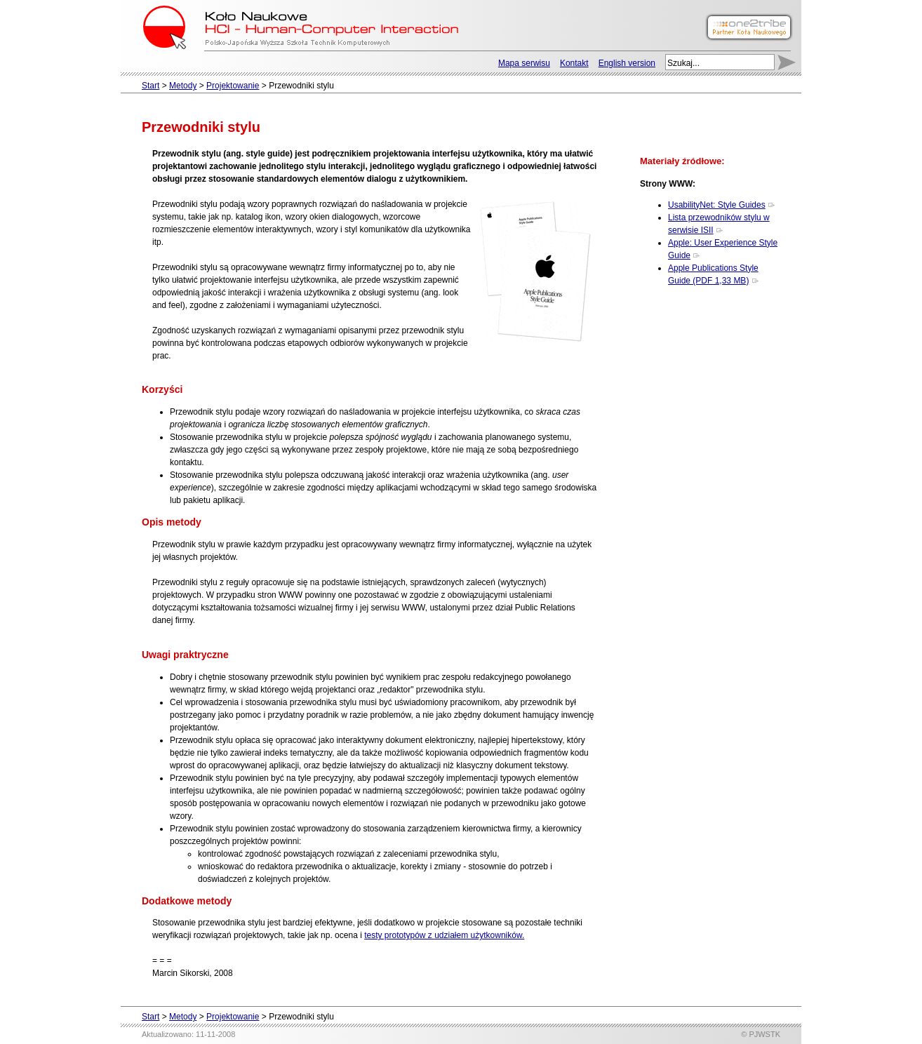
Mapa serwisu (524, 63)
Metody (182, 86)
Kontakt (574, 63)
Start (150, 86)
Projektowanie (232, 86)
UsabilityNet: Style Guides (717, 205)
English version (627, 63)
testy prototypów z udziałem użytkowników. (444, 935)
